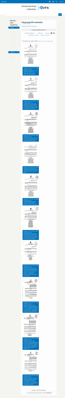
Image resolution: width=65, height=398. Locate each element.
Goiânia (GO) (13, 31)
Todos (11, 29)
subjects (12, 52)
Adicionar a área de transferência (37, 68)
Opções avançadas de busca (38, 29)
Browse (3, 1)
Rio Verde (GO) (13, 41)
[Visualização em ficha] (51, 33)
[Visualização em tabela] (54, 33)
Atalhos (49, 1)
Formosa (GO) (13, 47)
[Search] (31, 14)
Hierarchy (40, 33)
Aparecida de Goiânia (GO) (16, 45)
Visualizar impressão (29, 33)
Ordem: (42, 35)
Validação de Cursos (15, 58)
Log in (61, 1)
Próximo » (49, 392)
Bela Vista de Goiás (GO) (16, 35)
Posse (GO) (13, 43)
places (12, 27)
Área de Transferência (56, 1)
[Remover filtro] (38, 26)
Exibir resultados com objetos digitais (46, 41)
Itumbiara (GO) (13, 33)
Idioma (53, 1)
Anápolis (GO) (13, 39)
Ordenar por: (32, 35)
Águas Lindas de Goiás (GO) (16, 37)
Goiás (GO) (13, 49)
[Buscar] (60, 14)
